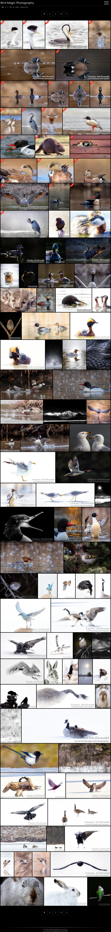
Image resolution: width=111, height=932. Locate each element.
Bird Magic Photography (17, 2)
